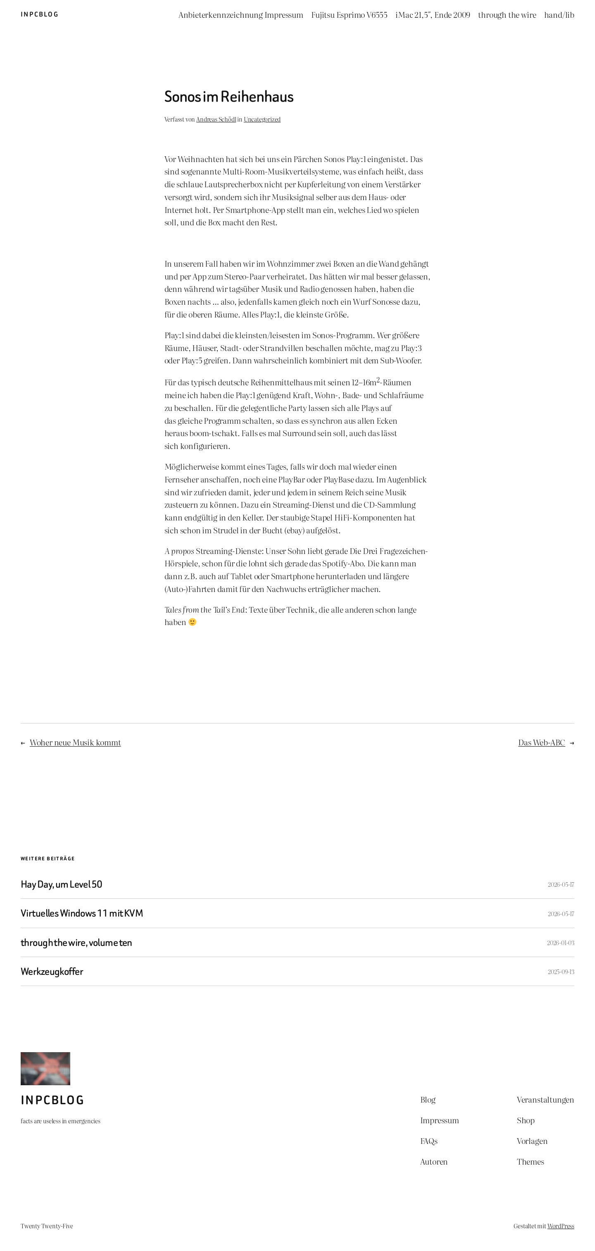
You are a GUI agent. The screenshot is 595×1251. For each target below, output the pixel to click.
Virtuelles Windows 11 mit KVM (82, 913)
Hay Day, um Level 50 (61, 884)
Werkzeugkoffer (52, 971)
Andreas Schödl (216, 119)
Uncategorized (262, 119)
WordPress (560, 1225)
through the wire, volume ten (76, 942)
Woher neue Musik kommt (75, 742)
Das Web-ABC (541, 742)
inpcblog (40, 14)
